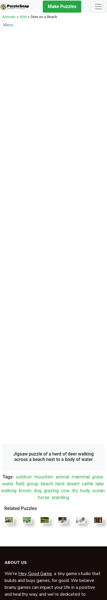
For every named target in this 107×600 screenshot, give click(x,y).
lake (100, 483)
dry (75, 490)
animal (62, 477)
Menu (8, 25)
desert (72, 483)
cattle (87, 483)
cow (65, 490)
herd (59, 483)
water (7, 483)
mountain (43, 477)
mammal (81, 477)
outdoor (24, 477)
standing (60, 497)
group (32, 483)
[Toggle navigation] (98, 6)
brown (25, 490)
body (85, 490)
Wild (23, 17)
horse (43, 497)
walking (9, 490)
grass (97, 477)
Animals (8, 17)
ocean (98, 490)
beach (47, 483)
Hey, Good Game (35, 573)
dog (37, 490)
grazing (51, 490)
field (20, 483)
